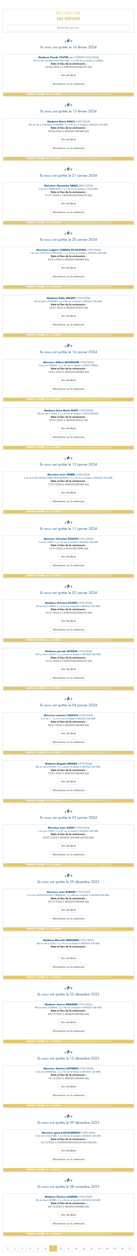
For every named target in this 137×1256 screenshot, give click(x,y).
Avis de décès (68, 75)
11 (83, 1248)
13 (99, 1248)
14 (106, 1248)
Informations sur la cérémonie (68, 84)
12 (91, 1248)
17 (129, 1248)
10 (76, 1248)
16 (122, 1248)
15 (114, 1248)
